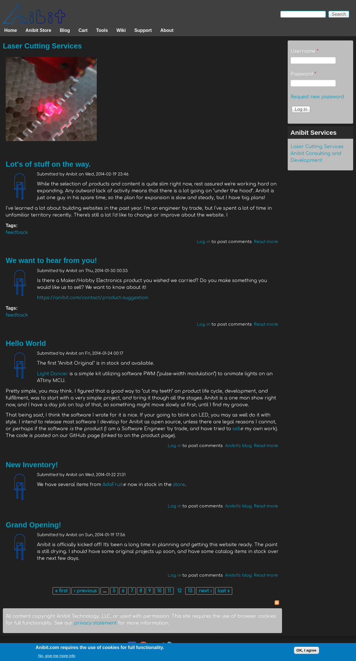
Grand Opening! (33, 525)
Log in (203, 241)
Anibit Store (38, 30)
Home (10, 30)
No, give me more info (56, 656)
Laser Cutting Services (42, 46)
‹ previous (85, 590)
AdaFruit (114, 484)
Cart (83, 30)
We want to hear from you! (51, 260)
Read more (266, 241)
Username (304, 51)
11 (169, 590)
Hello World (26, 343)
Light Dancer (52, 373)
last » (224, 590)
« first (61, 590)
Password (303, 74)
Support (143, 30)
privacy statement (95, 623)
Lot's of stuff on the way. (48, 164)
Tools (102, 30)
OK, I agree (306, 651)
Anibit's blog (238, 445)
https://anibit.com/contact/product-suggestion (92, 297)
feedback (17, 232)
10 (159, 590)
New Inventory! (32, 465)
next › (205, 590)
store (179, 484)
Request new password (317, 96)
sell (237, 428)
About (166, 30)
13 (190, 590)
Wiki (121, 30)
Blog (65, 30)
